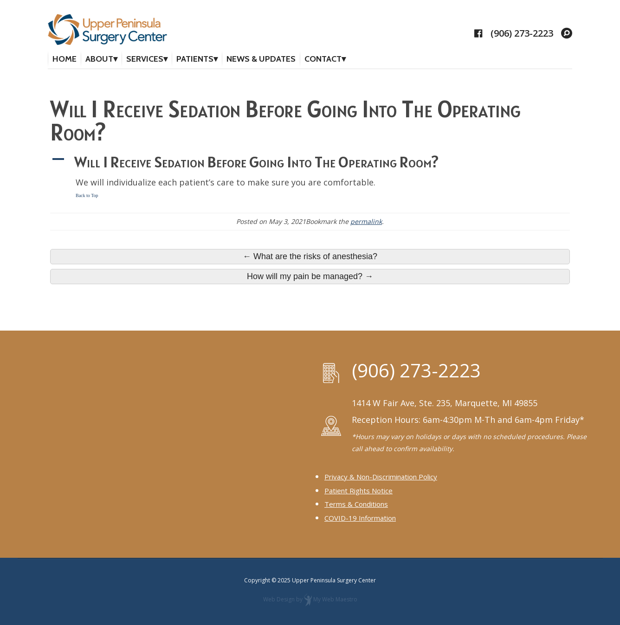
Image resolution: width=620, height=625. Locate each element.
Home (64, 59)
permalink (366, 221)
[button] (310, 162)
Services (144, 59)
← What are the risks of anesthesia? (310, 256)
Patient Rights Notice (358, 490)
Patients (194, 59)
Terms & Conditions (356, 504)
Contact (323, 59)
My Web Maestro (335, 599)
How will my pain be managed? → (310, 276)
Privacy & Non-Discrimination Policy (380, 476)
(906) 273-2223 (522, 33)
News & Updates (261, 59)
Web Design (279, 599)
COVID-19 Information (360, 518)
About (99, 59)
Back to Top (87, 195)
